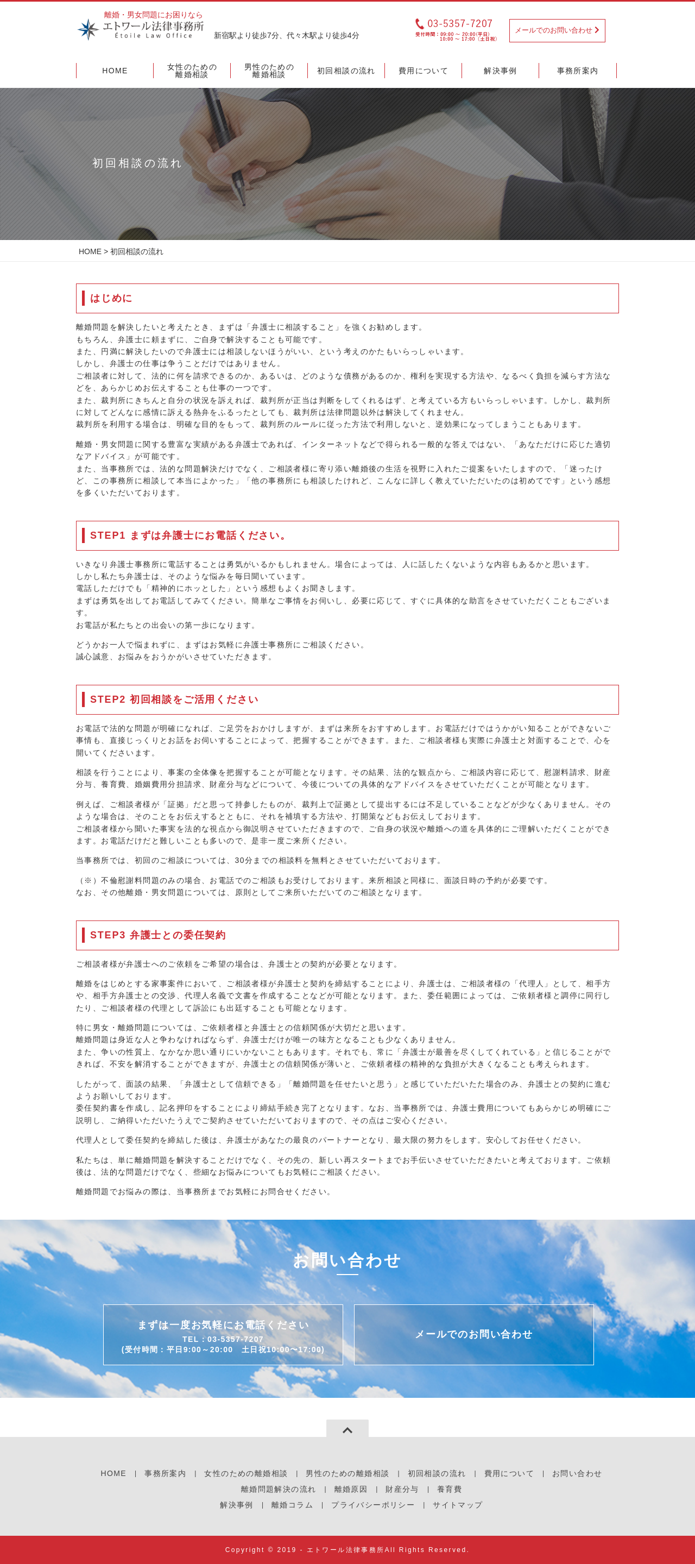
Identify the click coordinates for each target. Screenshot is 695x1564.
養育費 (449, 1489)
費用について (509, 1473)
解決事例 (237, 1505)
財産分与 (402, 1489)
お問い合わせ (577, 1473)
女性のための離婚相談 (246, 1473)
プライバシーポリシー (373, 1505)
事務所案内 (165, 1473)
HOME (90, 251)
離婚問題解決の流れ (279, 1489)
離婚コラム (292, 1505)
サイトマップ (458, 1505)
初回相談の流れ (437, 1473)
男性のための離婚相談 (347, 1473)
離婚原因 (351, 1489)
